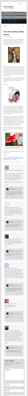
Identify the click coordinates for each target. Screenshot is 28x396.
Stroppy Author (14, 107)
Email (7, 390)
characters (5, 158)
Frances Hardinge (8, 239)
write (16, 158)
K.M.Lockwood (8, 7)
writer (18, 158)
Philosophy (13, 157)
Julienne (6, 207)
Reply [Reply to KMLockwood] (7, 197)
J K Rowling (13, 158)
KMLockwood (5, 159)
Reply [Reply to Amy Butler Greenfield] (6, 184)
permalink (14, 159)
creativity (8, 158)
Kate (5, 268)
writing (21, 158)
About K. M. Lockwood (7, 22)
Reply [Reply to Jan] (6, 309)
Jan (5, 303)
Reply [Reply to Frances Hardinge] (6, 246)
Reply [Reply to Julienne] (6, 217)
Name (7, 384)
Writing (16, 157)
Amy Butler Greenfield (8, 170)
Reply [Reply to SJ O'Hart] (6, 343)
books (23, 157)
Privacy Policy (14, 22)
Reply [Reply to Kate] (6, 281)
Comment (8, 370)
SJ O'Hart (6, 330)
